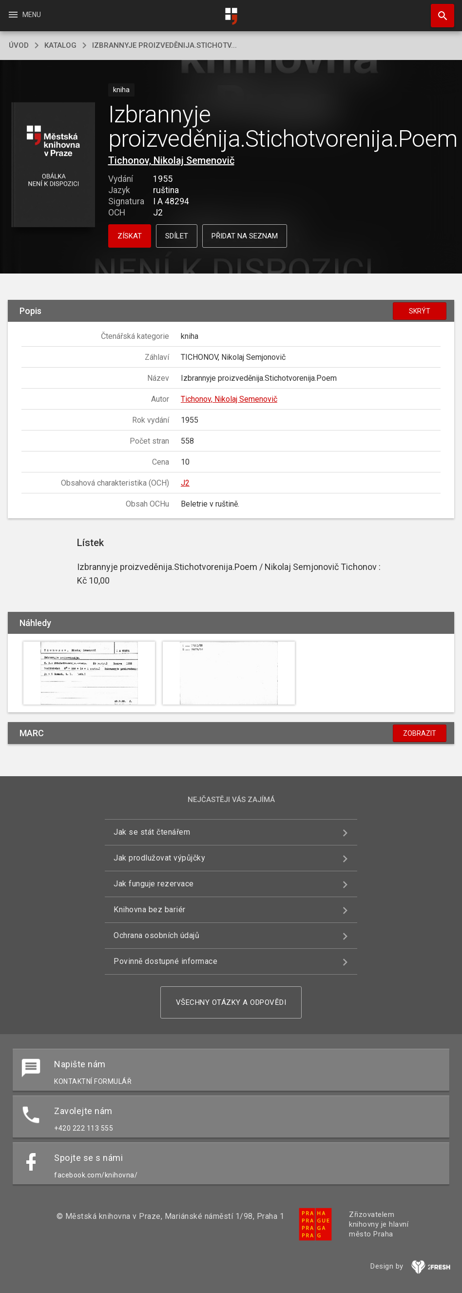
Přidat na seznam (245, 236)
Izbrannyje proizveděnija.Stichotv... (164, 45)
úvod (19, 45)
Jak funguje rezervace (154, 883)
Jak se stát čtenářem (152, 832)
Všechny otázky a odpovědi (231, 1002)
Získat (129, 236)
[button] (53, 165)
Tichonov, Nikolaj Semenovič (171, 160)
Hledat (438, 11)
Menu (24, 14)
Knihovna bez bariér (150, 909)
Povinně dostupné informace (165, 961)
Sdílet (176, 236)
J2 (185, 483)
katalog (60, 45)
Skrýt (419, 311)
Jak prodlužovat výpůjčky (159, 857)
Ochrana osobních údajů (156, 935)
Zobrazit (419, 733)
